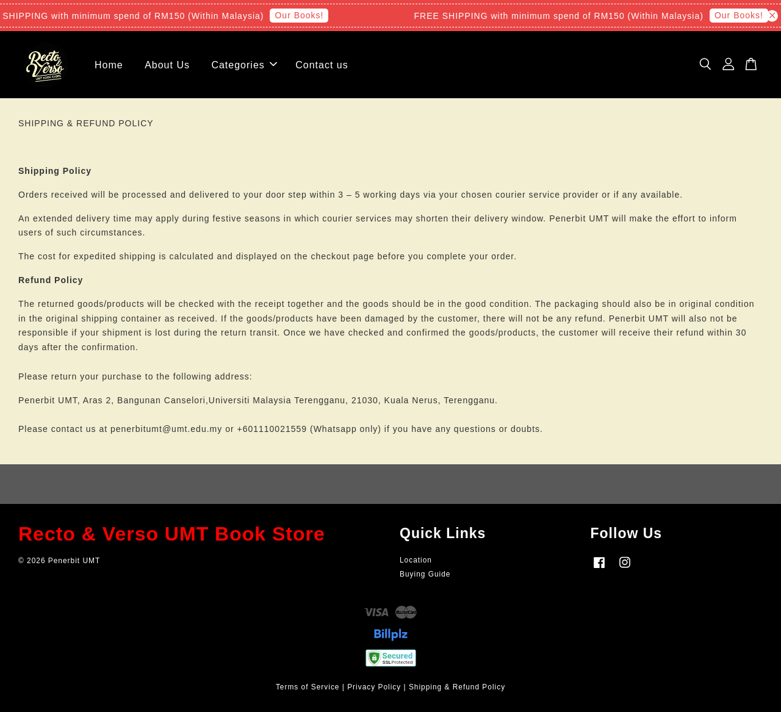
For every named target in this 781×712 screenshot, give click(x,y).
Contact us (321, 65)
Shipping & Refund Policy (457, 687)
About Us (167, 65)
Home (109, 65)
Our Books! (302, 15)
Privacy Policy (374, 687)
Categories (243, 65)
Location (416, 560)
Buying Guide (425, 574)
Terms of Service (308, 687)
